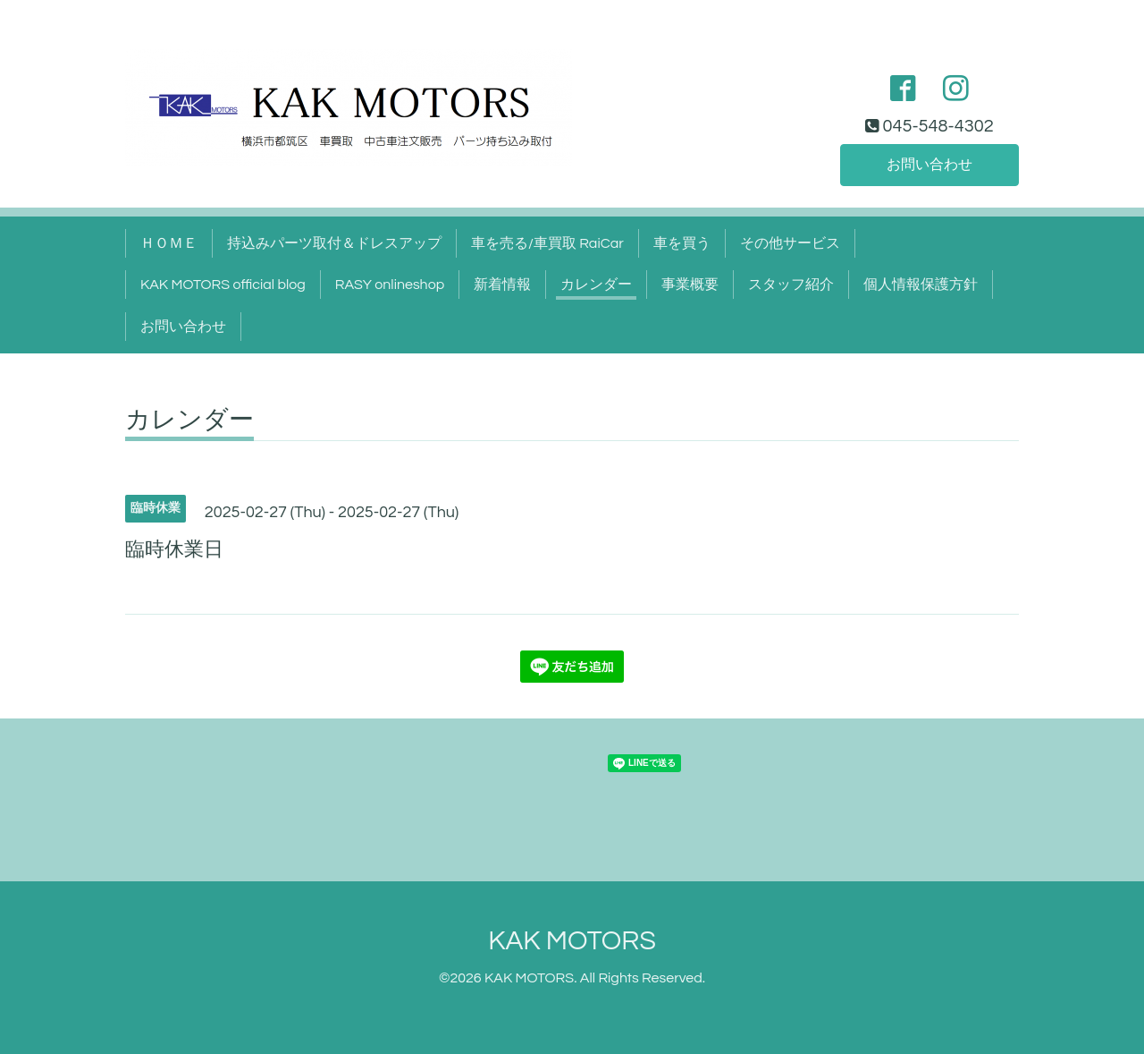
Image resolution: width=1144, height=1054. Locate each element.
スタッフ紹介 (791, 284)
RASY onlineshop (389, 284)
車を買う (682, 243)
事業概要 (690, 284)
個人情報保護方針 (920, 284)
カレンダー (596, 284)
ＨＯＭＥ (169, 243)
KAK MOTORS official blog (223, 284)
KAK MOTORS (572, 941)
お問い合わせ (929, 164)
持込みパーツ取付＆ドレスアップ (334, 243)
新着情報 (502, 284)
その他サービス (790, 243)
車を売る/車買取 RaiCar (547, 243)
